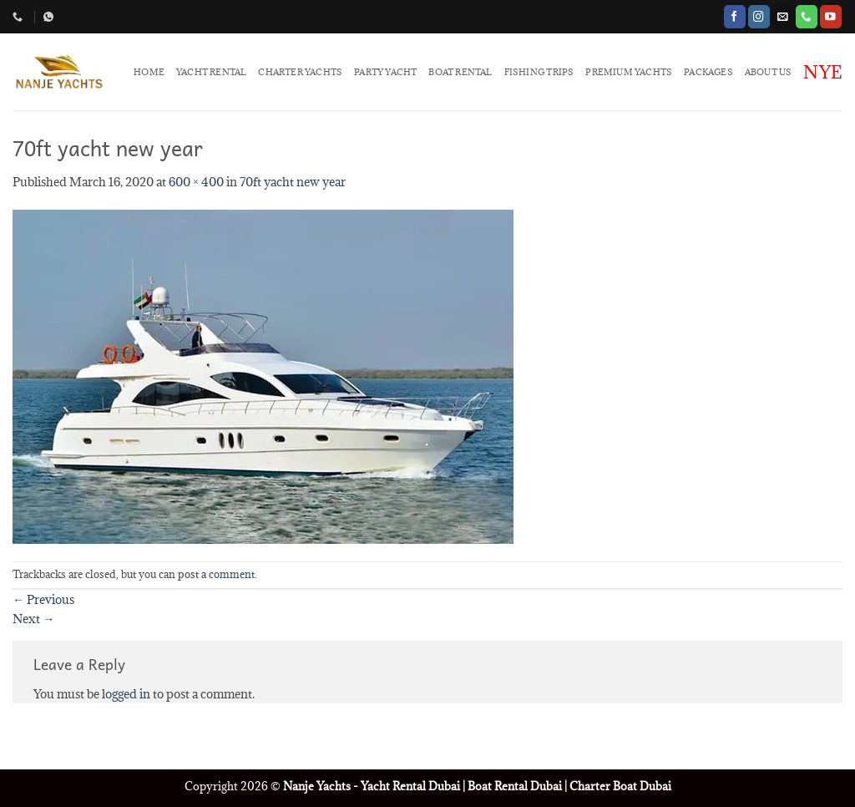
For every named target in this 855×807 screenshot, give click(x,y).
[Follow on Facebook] (735, 16)
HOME (149, 72)
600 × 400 (196, 182)
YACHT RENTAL (211, 72)
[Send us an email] (782, 16)
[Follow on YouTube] (831, 16)
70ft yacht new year (293, 182)
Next (33, 619)
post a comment (216, 574)
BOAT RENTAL (460, 72)
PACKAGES (708, 72)
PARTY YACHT (385, 72)
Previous (43, 599)
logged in (126, 694)
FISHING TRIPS (539, 72)
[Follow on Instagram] (759, 16)
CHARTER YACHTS (300, 72)
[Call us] (806, 16)
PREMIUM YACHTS (628, 72)
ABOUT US (768, 72)
